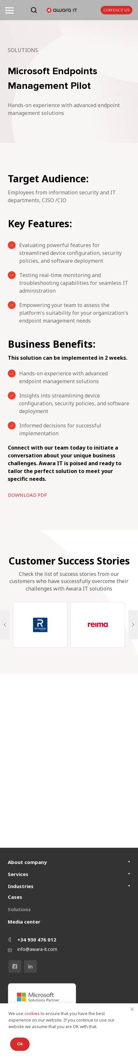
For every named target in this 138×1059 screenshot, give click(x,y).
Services (18, 874)
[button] (5, 625)
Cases (15, 897)
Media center (24, 921)
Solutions (19, 909)
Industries (21, 886)
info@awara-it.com (37, 949)
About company (27, 862)
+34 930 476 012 (36, 939)
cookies (32, 1013)
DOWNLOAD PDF (27, 495)
